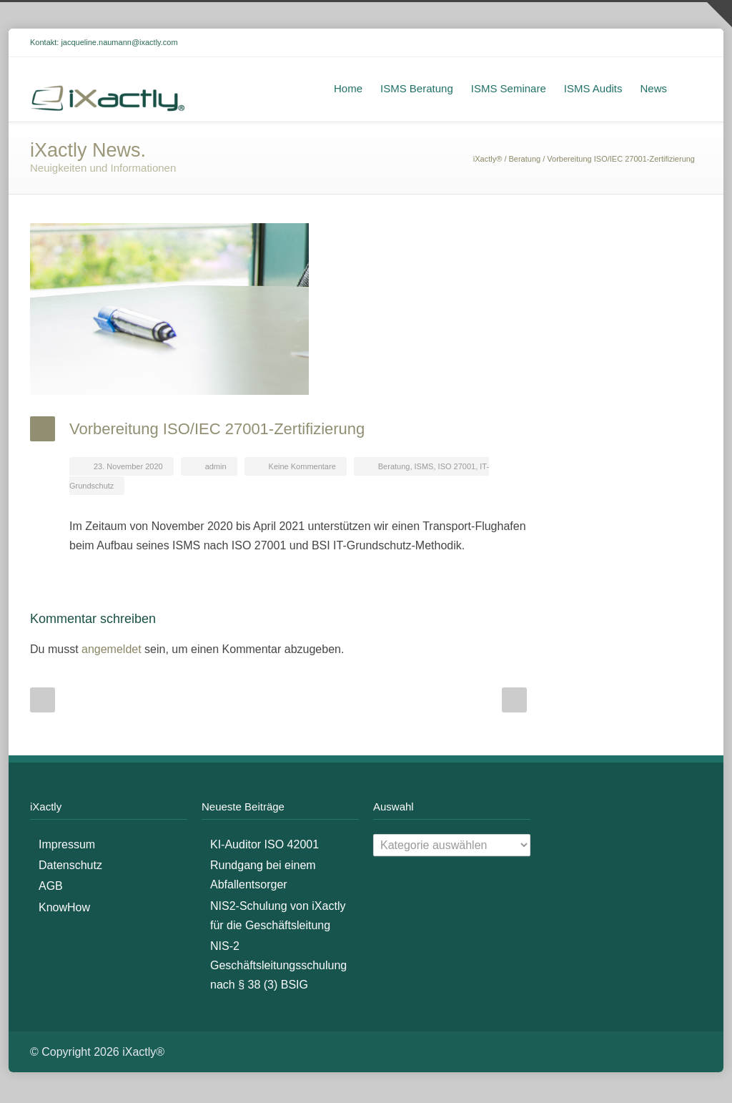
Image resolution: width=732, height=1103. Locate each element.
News (653, 90)
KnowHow (64, 909)
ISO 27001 (457, 468)
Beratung (525, 161)
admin (216, 468)
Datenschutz (70, 867)
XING (687, 45)
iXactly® (488, 161)
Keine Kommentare (302, 468)
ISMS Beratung (416, 90)
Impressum (67, 846)
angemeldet (111, 651)
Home (348, 90)
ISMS (424, 468)
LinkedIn (659, 45)
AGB (51, 889)
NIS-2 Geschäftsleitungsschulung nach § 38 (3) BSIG (278, 967)
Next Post (514, 702)
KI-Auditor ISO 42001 (264, 846)
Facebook (630, 45)
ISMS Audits (593, 90)
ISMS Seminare (508, 90)
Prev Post (42, 702)
